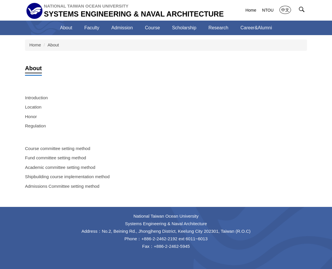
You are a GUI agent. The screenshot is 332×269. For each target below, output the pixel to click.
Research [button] (218, 27)
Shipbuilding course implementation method (67, 176)
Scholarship (184, 27)
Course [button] (152, 27)
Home (250, 10)
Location (33, 106)
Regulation (35, 125)
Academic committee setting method (60, 167)
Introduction (36, 97)
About (53, 44)
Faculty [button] (91, 27)
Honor (31, 116)
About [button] (66, 27)
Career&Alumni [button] (256, 27)
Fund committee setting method (55, 157)
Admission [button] (122, 27)
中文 (285, 10)
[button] (303, 11)
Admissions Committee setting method (62, 186)
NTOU (268, 10)
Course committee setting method (57, 148)
